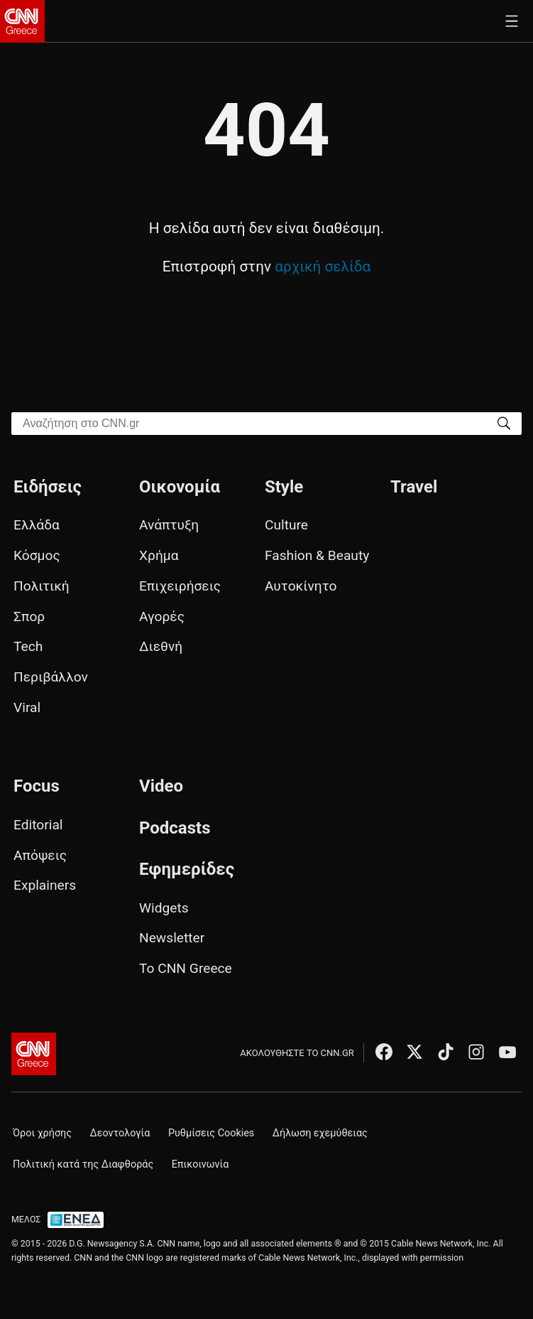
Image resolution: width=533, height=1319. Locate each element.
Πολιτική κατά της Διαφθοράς (83, 1164)
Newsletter (171, 938)
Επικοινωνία (200, 1164)
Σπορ (29, 616)
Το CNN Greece (185, 968)
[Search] (504, 422)
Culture (286, 525)
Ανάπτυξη (169, 525)
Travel (413, 487)
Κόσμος (36, 555)
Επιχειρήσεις (180, 586)
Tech (28, 646)
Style (284, 487)
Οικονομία (179, 487)
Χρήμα (159, 555)
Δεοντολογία (120, 1133)
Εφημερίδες (186, 869)
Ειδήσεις (47, 487)
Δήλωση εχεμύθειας (320, 1133)
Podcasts (175, 828)
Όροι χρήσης (42, 1133)
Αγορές (162, 616)
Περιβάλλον (50, 677)
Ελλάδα (36, 525)
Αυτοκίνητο (300, 586)
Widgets (164, 908)
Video (161, 786)
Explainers (44, 885)
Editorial (38, 825)
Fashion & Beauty (317, 555)
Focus (36, 786)
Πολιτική (41, 586)
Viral (26, 707)
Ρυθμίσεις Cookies (211, 1133)
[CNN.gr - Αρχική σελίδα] (33, 1054)
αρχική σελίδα (322, 266)
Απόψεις (40, 855)
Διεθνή (160, 646)
